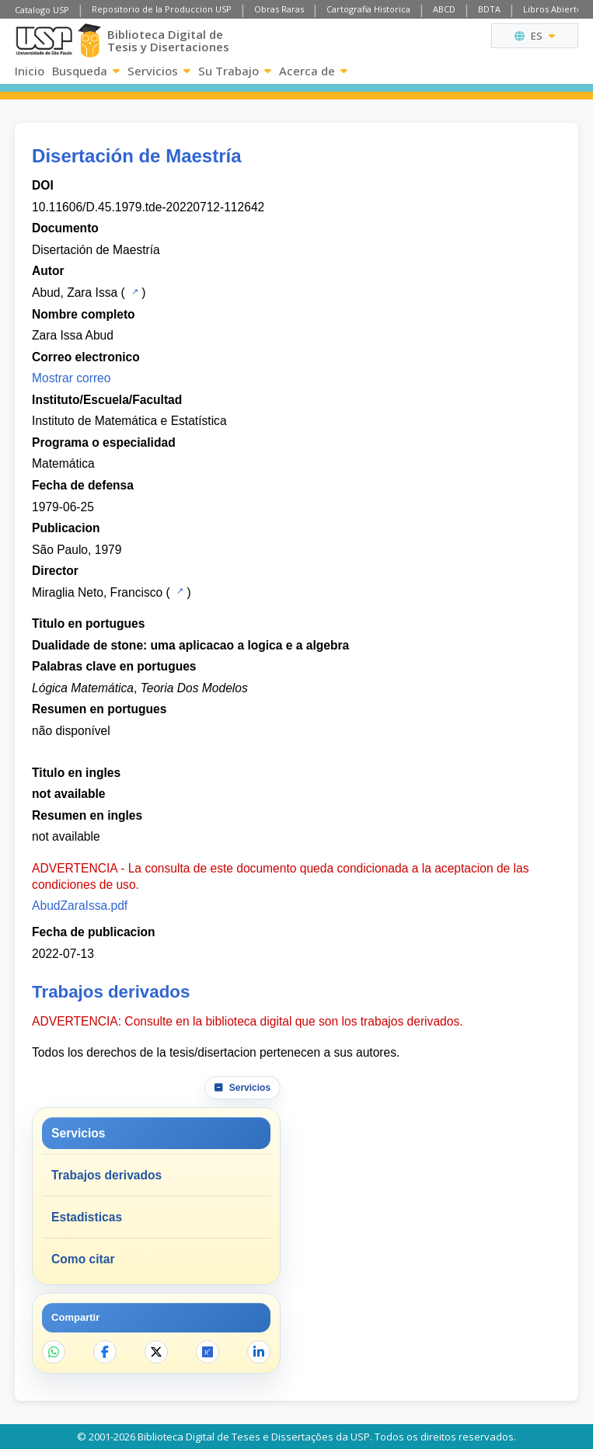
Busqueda (86, 70)
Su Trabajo (234, 70)
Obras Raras (279, 9)
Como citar (82, 1259)
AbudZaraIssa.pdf (79, 905)
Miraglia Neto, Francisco (97, 592)
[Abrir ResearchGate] (207, 1352)
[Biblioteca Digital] (89, 40)
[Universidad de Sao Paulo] (44, 40)
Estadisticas (86, 1217)
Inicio (29, 70)
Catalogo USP (42, 9)
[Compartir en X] (156, 1352)
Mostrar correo (71, 378)
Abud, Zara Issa (74, 292)
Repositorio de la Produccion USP (162, 9)
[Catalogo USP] (133, 291)
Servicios (158, 70)
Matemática (63, 463)
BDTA (489, 9)
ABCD (444, 9)
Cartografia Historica (368, 9)
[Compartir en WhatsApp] (53, 1352)
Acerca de (313, 70)
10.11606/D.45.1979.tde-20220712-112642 (148, 207)
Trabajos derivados (106, 1175)
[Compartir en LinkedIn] (258, 1352)
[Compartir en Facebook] (105, 1352)
